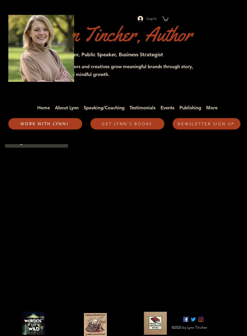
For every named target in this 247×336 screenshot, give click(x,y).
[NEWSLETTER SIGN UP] (206, 124)
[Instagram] (200, 319)
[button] (165, 18)
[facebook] (185, 319)
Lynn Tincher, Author (116, 34)
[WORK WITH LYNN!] (45, 124)
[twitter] (193, 319)
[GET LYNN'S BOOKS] (127, 124)
